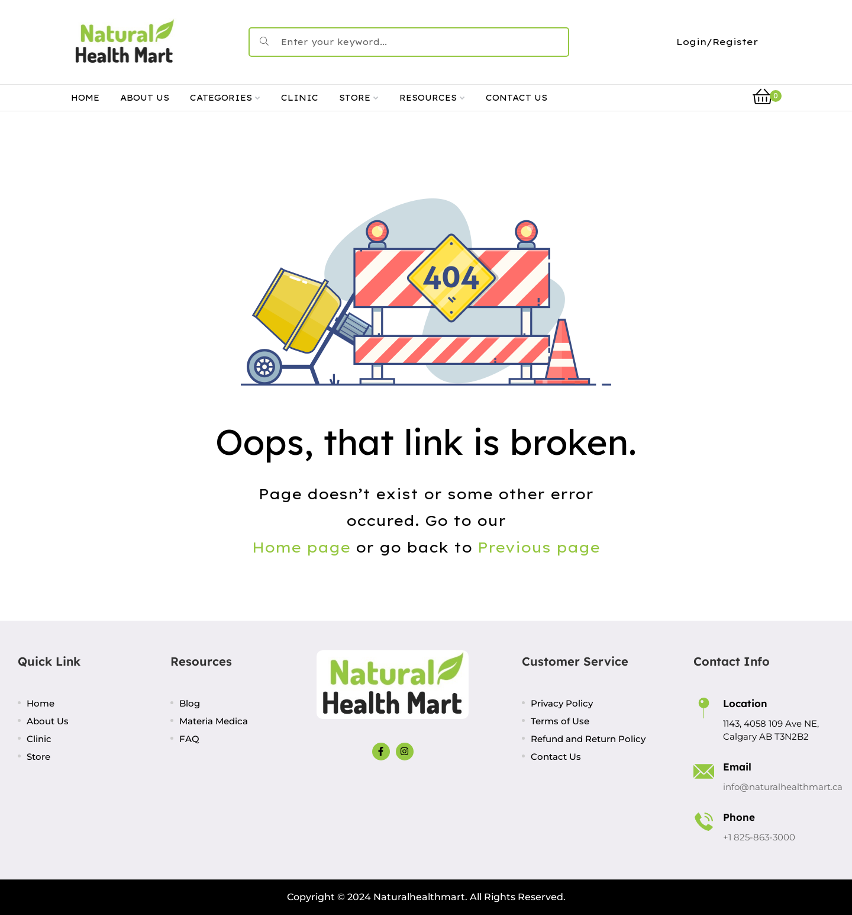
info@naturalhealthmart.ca (783, 786)
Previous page (538, 547)
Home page (301, 547)
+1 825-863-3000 (759, 837)
